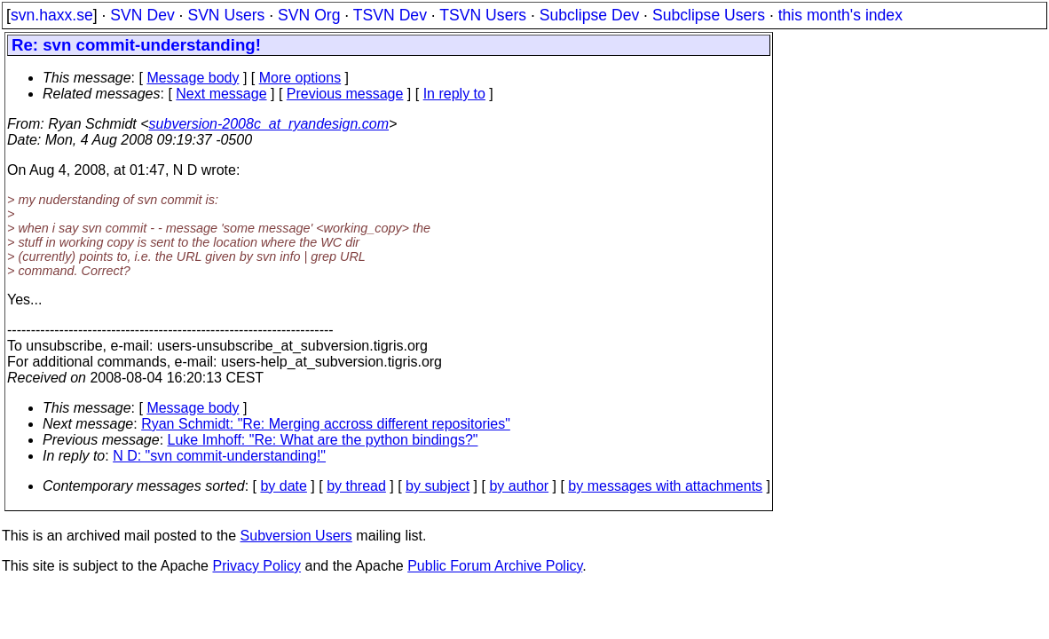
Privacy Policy (256, 565)
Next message (221, 93)
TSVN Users (482, 15)
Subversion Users (296, 535)
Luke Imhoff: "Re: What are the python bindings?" (323, 439)
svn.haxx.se (52, 15)
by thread (356, 485)
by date (283, 485)
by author (518, 485)
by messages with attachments (665, 485)
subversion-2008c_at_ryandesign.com (269, 123)
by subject (437, 485)
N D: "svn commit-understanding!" (219, 455)
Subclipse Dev (589, 15)
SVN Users (225, 15)
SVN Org (309, 15)
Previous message (345, 93)
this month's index (840, 15)
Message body (192, 77)
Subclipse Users (708, 15)
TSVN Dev (390, 15)
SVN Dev (142, 15)
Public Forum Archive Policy (494, 565)
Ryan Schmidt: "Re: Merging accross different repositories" (325, 423)
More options (300, 77)
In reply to (454, 93)
